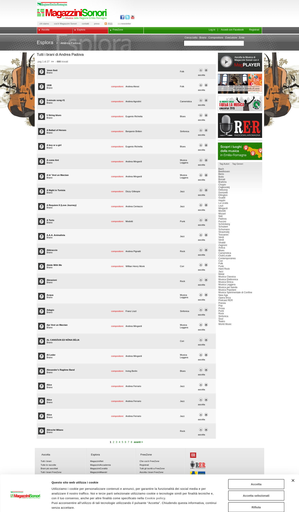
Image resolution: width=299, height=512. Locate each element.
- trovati (61, 61)
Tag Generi (237, 164)
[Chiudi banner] (293, 464)
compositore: (117, 86)
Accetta (256, 468)
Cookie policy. (155, 482)
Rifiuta (256, 491)
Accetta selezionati (256, 479)
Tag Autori (224, 164)
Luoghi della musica (240, 151)
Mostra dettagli (206, 504)
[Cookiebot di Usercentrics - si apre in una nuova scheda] (25, 504)
